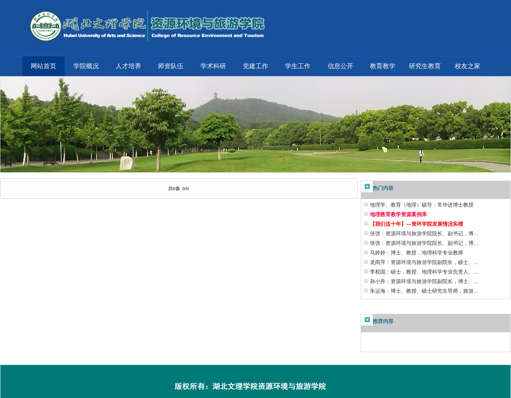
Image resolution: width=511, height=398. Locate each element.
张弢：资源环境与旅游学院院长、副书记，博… (424, 233)
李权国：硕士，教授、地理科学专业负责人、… (424, 272)
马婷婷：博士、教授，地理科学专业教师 (416, 253)
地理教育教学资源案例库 (398, 214)
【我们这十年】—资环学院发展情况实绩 (416, 224)
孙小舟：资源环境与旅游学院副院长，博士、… (424, 281)
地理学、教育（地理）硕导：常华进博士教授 (422, 205)
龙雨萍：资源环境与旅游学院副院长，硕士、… (424, 262)
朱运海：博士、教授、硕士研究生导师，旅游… (424, 291)
